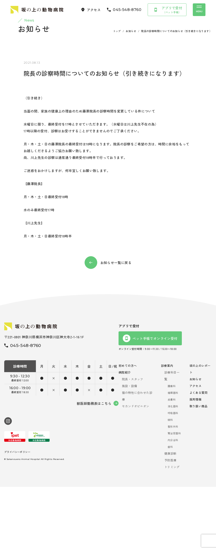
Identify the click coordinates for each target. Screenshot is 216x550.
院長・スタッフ (132, 442)
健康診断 (170, 516)
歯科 (170, 510)
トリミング (172, 530)
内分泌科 (173, 503)
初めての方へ (128, 429)
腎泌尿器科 (174, 496)
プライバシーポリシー (17, 514)
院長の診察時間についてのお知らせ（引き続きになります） (176, 94)
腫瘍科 (172, 449)
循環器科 (173, 456)
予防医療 (170, 523)
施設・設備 (129, 449)
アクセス (195, 449)
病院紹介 (125, 435)
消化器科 (173, 469)
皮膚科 (172, 462)
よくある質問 (198, 456)
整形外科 (173, 489)
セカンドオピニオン (135, 469)
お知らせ (131, 94)
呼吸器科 (173, 476)
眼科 (170, 483)
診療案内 (167, 429)
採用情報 (195, 462)
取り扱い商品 (198, 469)
